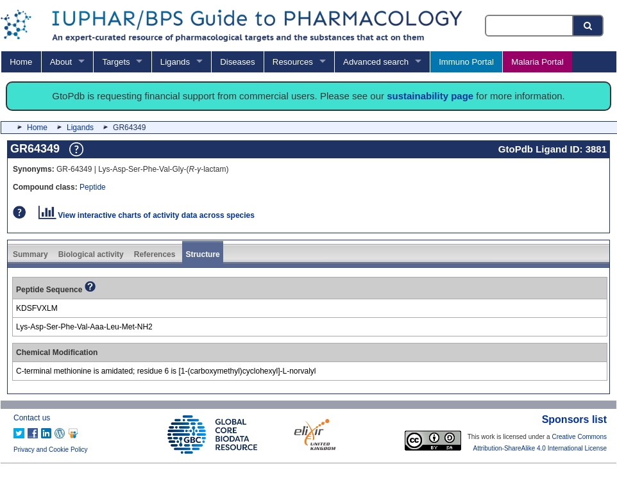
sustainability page (430, 95)
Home (21, 62)
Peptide (93, 187)
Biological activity (91, 254)
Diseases (237, 62)
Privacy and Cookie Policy (50, 449)
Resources (293, 62)
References (155, 254)
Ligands (175, 62)
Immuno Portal (466, 62)
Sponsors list (574, 419)
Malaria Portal (537, 62)
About (61, 62)
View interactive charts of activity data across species (146, 215)
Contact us (31, 417)
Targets (116, 62)
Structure (202, 254)
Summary (30, 254)
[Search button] (588, 26)
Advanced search (376, 62)
